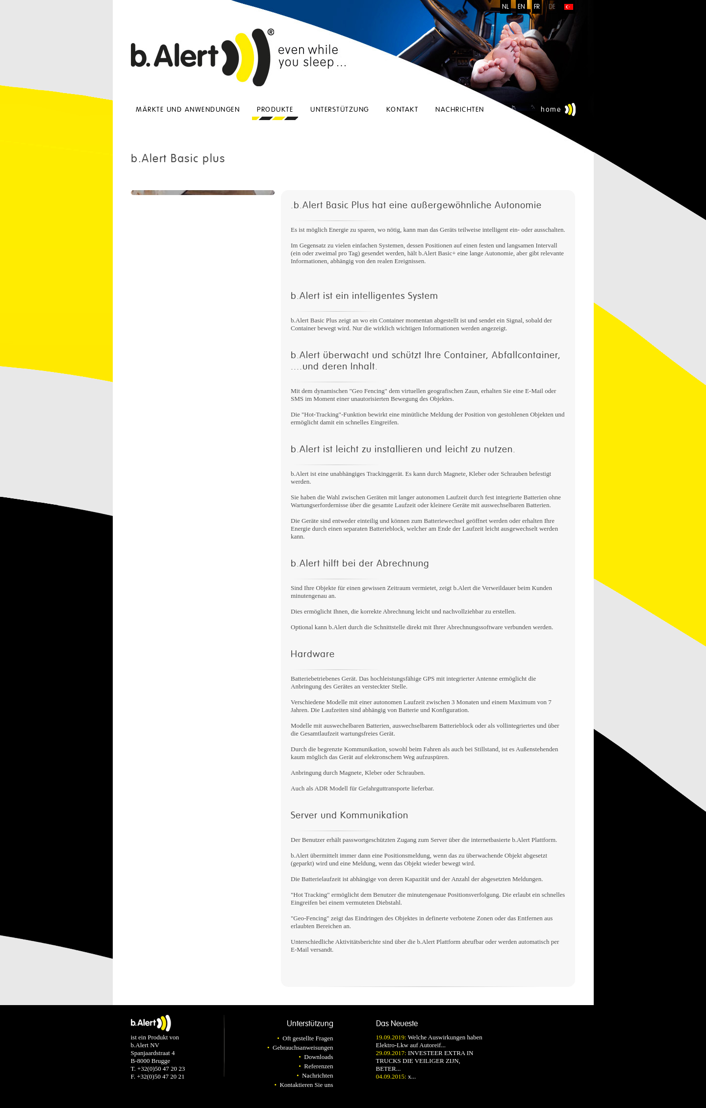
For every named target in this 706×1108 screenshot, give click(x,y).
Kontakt (402, 109)
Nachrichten (459, 109)
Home (551, 109)
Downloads (318, 1056)
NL (505, 7)
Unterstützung (339, 109)
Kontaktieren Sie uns (306, 1084)
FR (537, 7)
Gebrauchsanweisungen (303, 1047)
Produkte (275, 109)
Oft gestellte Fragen (307, 1038)
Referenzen (318, 1066)
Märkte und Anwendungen (188, 109)
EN (521, 7)
